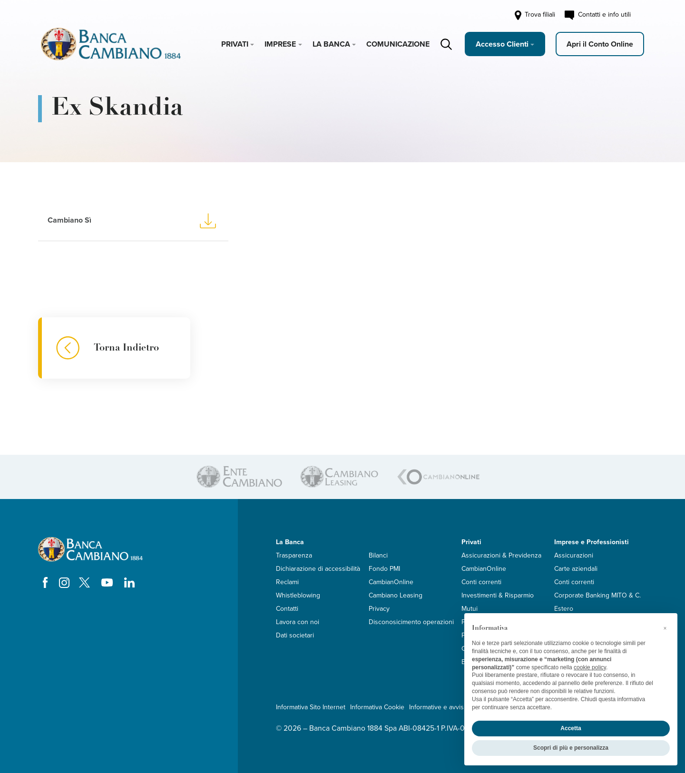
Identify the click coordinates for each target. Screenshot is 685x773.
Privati (234, 44)
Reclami (287, 582)
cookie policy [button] (590, 667)
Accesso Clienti (502, 44)
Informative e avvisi (437, 707)
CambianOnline (391, 582)
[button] (665, 628)
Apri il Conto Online (600, 44)
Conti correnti (481, 582)
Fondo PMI (384, 569)
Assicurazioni (573, 555)
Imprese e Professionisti (591, 542)
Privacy (379, 609)
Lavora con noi (297, 622)
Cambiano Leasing (395, 595)
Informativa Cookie (377, 707)
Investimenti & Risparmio (497, 595)
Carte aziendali (575, 569)
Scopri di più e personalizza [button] (570, 747)
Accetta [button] (570, 728)
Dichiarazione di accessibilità (318, 569)
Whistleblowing (298, 595)
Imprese (280, 44)
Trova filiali (534, 15)
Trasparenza (294, 555)
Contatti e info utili (598, 15)
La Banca (331, 44)
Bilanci (378, 555)
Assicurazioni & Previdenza (501, 555)
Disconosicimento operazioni (411, 622)
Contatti (287, 609)
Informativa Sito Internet (310, 707)
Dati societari (295, 635)
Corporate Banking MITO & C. (597, 595)
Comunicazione (398, 44)
